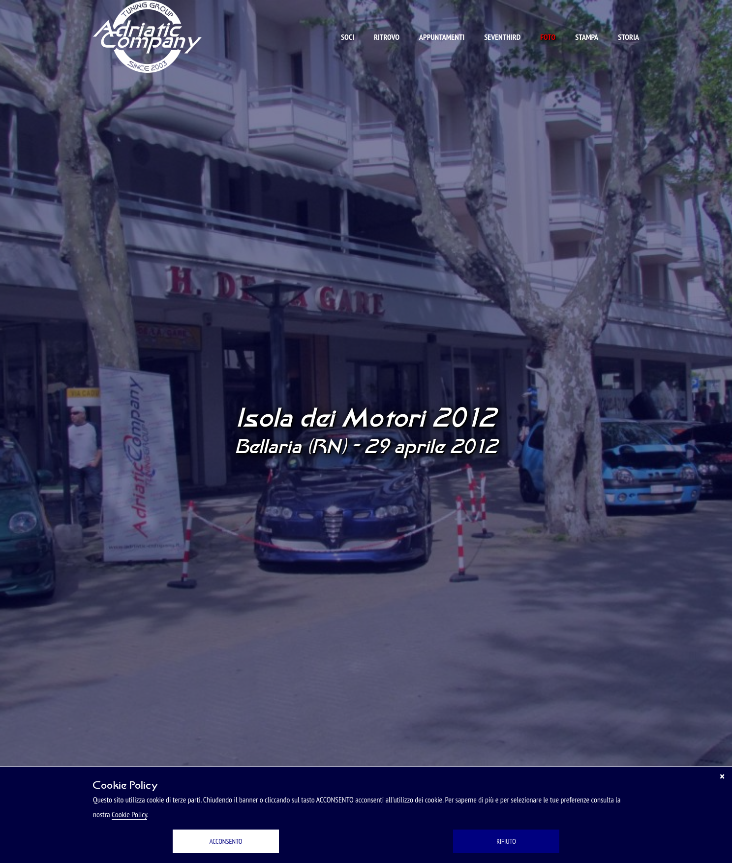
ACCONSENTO (226, 841)
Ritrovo (386, 37)
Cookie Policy (129, 814)
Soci (347, 37)
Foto (547, 37)
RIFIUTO (506, 841)
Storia (628, 37)
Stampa (586, 37)
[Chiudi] (722, 776)
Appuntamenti (441, 37)
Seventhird (502, 37)
